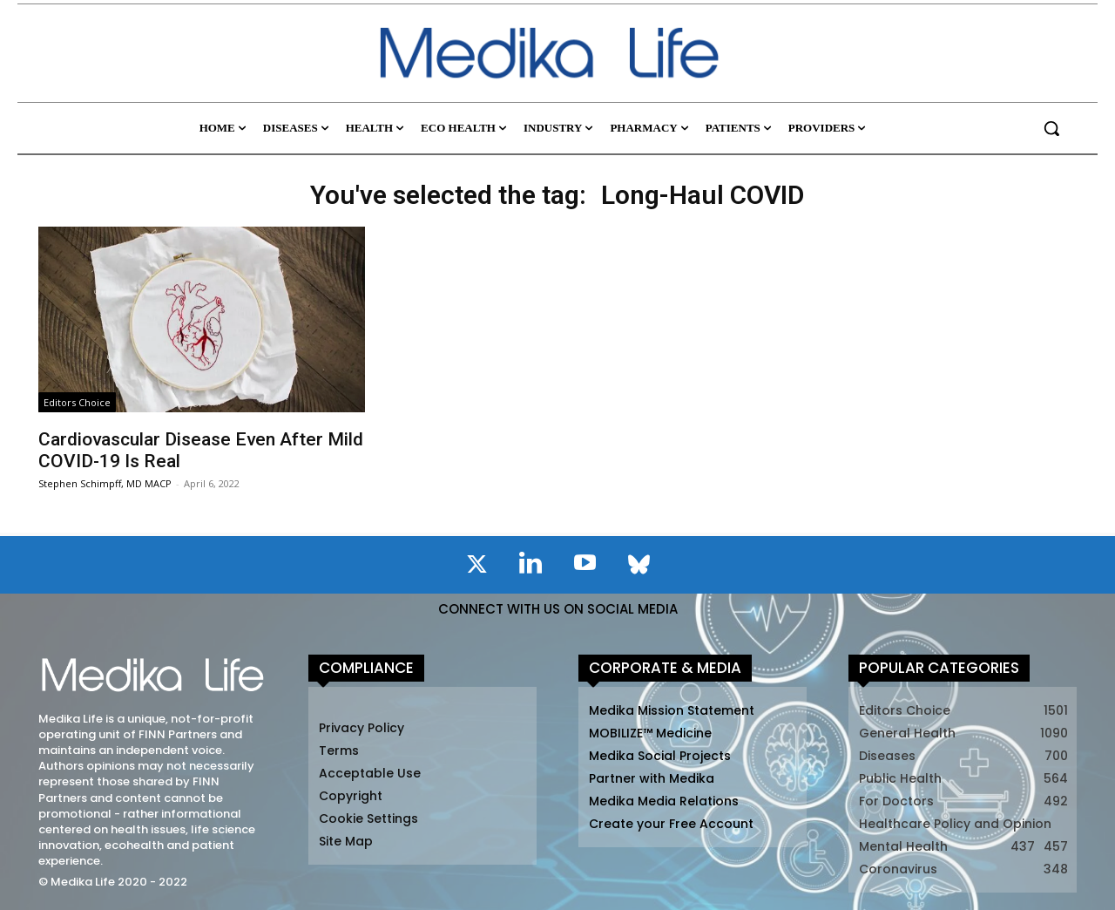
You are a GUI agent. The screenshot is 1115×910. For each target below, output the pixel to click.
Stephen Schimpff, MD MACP (105, 483)
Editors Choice (77, 402)
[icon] (476, 567)
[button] (1051, 128)
